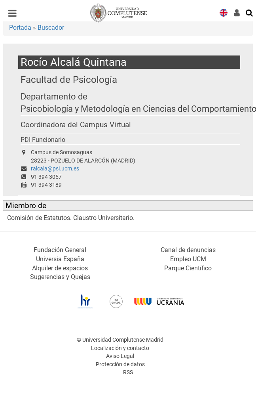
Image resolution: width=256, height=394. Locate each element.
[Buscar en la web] (249, 12)
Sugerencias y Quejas (60, 277)
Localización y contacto (120, 348)
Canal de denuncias (188, 250)
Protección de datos (120, 364)
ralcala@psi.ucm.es (55, 168)
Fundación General (60, 250)
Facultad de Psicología (69, 79)
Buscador (51, 27)
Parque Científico (188, 268)
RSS (128, 372)
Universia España (60, 259)
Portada (20, 27)
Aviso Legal (120, 356)
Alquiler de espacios (60, 268)
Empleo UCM (188, 259)
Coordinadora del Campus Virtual (76, 124)
